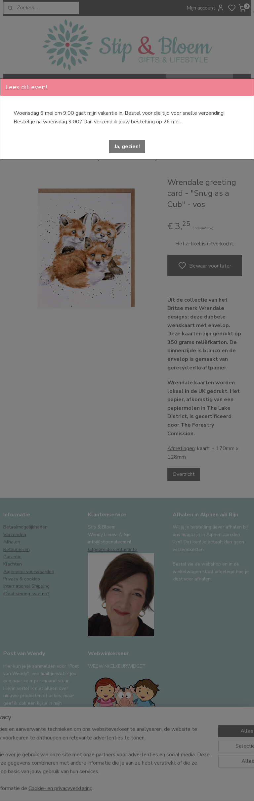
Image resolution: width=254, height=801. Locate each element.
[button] (127, 146)
